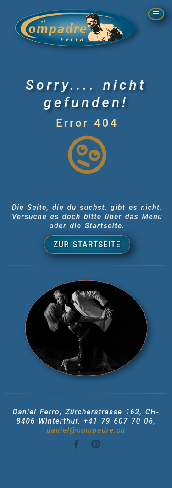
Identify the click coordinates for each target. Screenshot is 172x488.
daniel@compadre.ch (85, 430)
